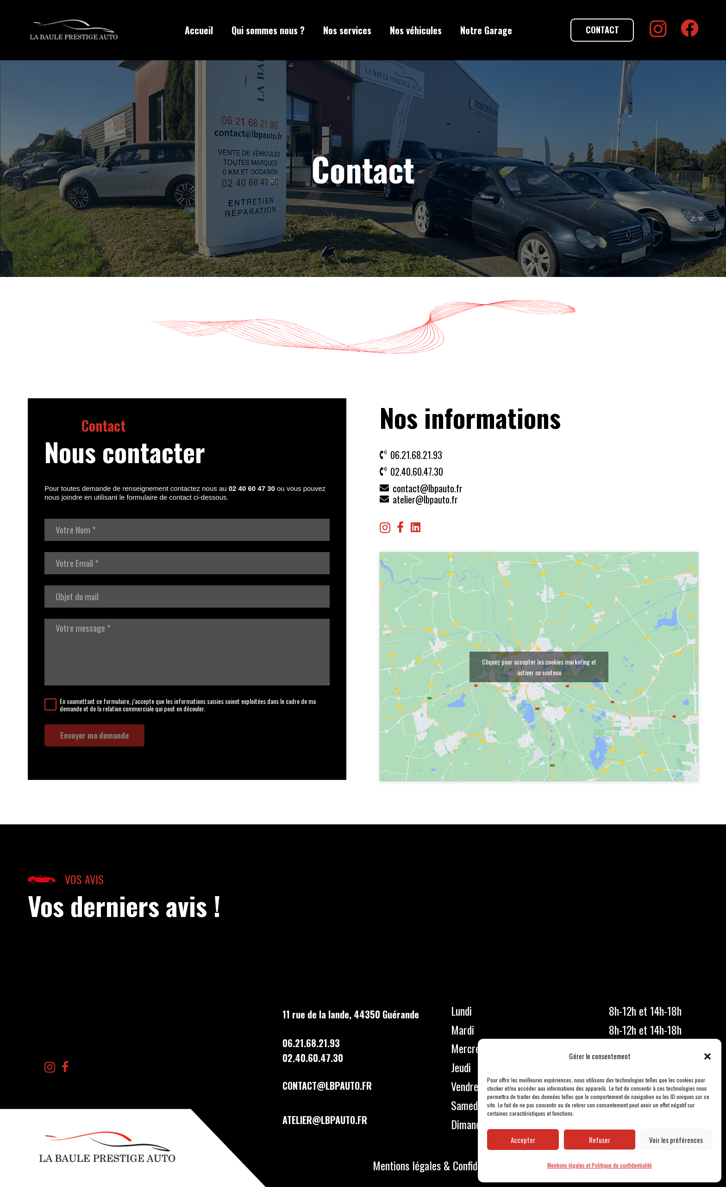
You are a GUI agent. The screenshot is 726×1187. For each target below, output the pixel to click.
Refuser (599, 1140)
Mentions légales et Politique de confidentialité (599, 1165)
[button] (707, 1056)
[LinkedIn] (415, 527)
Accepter (523, 1140)
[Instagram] (658, 29)
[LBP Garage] (74, 30)
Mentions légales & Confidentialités (444, 1165)
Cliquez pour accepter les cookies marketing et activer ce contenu (539, 667)
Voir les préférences (676, 1140)
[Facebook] (689, 28)
